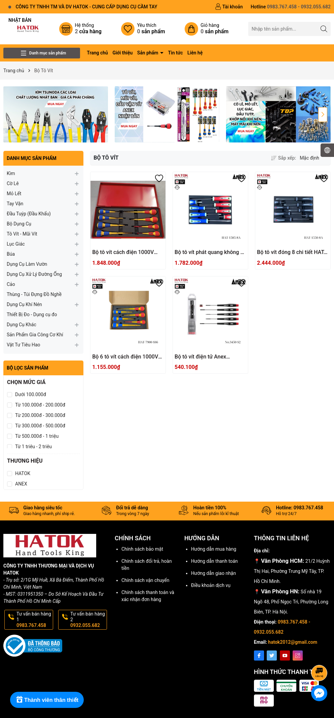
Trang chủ (97, 52)
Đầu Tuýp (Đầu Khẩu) (29, 213)
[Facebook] (259, 655)
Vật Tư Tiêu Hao (23, 344)
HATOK (22, 473)
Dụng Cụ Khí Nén (24, 304)
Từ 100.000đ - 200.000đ (40, 405)
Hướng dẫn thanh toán (214, 561)
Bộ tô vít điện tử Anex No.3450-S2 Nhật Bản (201, 357)
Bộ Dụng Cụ (19, 223)
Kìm (11, 173)
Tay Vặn (15, 203)
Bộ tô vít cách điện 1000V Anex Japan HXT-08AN (123, 252)
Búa (11, 254)
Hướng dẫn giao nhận (213, 573)
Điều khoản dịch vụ (210, 585)
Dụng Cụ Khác (21, 324)
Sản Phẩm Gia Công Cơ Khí (35, 334)
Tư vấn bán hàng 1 (34, 619)
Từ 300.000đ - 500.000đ (40, 425)
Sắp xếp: (283, 158)
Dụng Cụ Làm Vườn (27, 264)
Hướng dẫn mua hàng (213, 549)
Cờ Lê (13, 183)
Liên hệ (194, 52)
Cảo (11, 284)
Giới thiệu (122, 52)
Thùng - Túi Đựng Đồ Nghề (34, 294)
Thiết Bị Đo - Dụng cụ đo (32, 314)
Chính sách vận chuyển (145, 580)
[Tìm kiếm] (324, 29)
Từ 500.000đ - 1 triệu (37, 436)
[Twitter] (272, 655)
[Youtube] (285, 655)
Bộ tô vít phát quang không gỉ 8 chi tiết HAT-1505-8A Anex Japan (210, 252)
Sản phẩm (148, 52)
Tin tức (175, 52)
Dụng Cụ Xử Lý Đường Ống (34, 274)
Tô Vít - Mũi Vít (22, 234)
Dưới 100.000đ (30, 394)
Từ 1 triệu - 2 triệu (33, 446)
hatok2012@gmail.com (292, 642)
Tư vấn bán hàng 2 (88, 619)
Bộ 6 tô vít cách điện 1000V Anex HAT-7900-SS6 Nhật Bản (125, 357)
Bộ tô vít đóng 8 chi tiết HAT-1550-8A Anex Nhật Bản (291, 252)
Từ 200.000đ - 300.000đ (40, 415)
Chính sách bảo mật (142, 549)
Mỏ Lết (14, 193)
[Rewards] (47, 700)
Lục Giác (16, 244)
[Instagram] (298, 655)
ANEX (21, 484)
